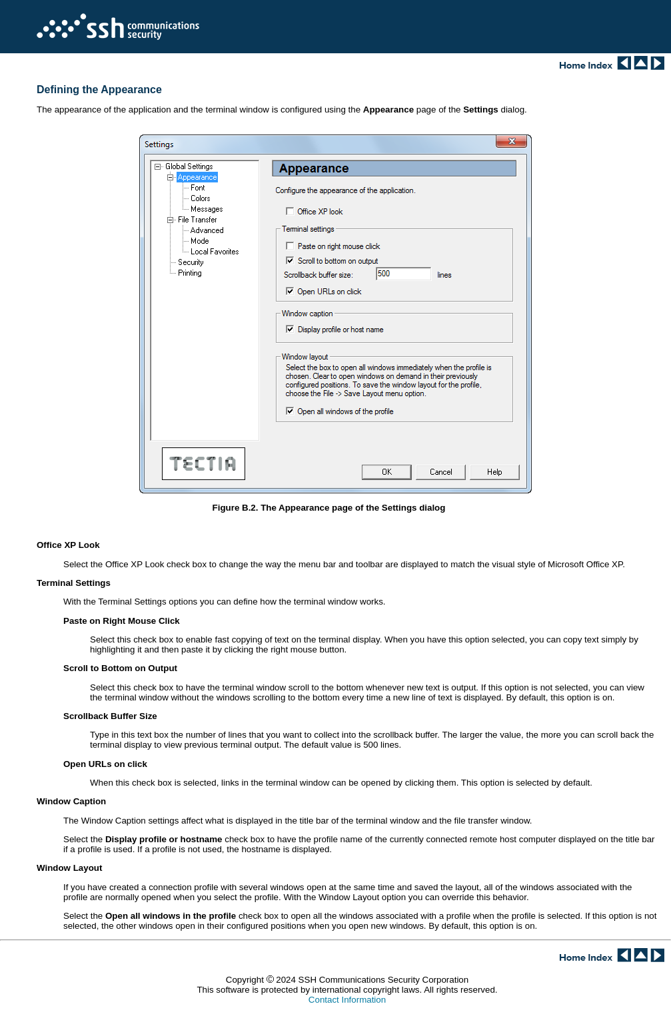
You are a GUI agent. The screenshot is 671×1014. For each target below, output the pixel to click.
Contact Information (347, 1000)
